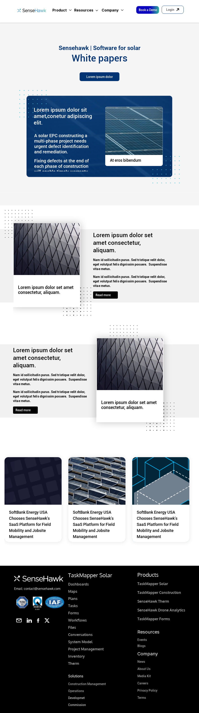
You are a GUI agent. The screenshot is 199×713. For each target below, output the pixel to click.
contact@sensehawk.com (42, 588)
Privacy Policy (147, 690)
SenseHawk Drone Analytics (161, 610)
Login (170, 9)
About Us (143, 669)
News (141, 661)
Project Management (86, 649)
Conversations (80, 634)
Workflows (77, 620)
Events (142, 640)
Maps (72, 591)
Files (72, 627)
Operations (76, 691)
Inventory (76, 656)
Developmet (76, 698)
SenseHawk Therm (153, 601)
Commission (77, 705)
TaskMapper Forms (153, 619)
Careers (142, 683)
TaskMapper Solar (152, 583)
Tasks (73, 606)
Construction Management (87, 684)
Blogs (141, 646)
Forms (73, 613)
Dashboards (78, 584)
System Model (80, 642)
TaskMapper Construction (159, 592)
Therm (73, 663)
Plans (73, 598)
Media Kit (144, 676)
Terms (141, 697)
